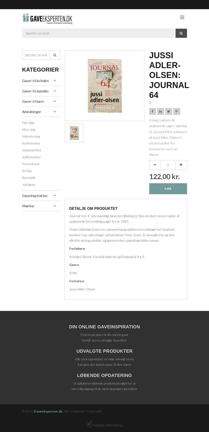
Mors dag (28, 129)
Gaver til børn (33, 101)
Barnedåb (29, 178)
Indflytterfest (31, 157)
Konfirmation (31, 143)
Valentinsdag (31, 136)
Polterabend (31, 164)
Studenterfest (31, 150)
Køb (168, 188)
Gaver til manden (35, 91)
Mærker (28, 206)
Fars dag (28, 123)
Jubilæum (28, 184)
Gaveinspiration (35, 196)
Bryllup (27, 171)
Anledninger (31, 112)
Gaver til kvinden (35, 81)
